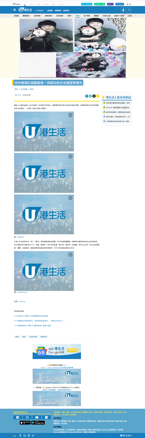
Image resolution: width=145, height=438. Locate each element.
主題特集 (130, 15)
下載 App (120, 4)
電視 (24, 337)
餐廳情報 (56, 414)
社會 (77, 15)
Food (38, 4)
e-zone (61, 4)
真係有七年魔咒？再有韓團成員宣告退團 (33, 316)
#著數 (85, 432)
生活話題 (24, 89)
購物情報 (48, 15)
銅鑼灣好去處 (87, 412)
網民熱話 (56, 421)
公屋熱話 (50, 10)
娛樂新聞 (58, 10)
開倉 (67, 412)
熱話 (31, 89)
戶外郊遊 (64, 414)
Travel (31, 4)
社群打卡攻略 (100, 4)
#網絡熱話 (92, 432)
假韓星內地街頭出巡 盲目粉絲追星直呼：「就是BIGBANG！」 (41, 320)
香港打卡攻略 (119, 15)
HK (24, 4)
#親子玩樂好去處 (94, 429)
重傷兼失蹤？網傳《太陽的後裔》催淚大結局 (34, 325)
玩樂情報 (37, 15)
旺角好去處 (117, 412)
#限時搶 (120, 429)
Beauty (46, 4)
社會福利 (72, 414)
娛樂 (69, 15)
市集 (63, 412)
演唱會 (16, 15)
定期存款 (66, 10)
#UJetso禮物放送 (59, 432)
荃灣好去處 (107, 412)
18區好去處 (106, 15)
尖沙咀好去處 (76, 412)
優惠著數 (26, 15)
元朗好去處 (98, 412)
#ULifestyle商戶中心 (74, 432)
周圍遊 (96, 15)
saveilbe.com (22, 292)
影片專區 (87, 15)
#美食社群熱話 (82, 429)
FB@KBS (20, 237)
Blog (53, 4)
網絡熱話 (44, 337)
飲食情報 (59, 15)
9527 (19, 95)
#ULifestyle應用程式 (109, 429)
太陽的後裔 (33, 337)
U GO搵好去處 (88, 4)
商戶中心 (110, 4)
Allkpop (22, 301)
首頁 (16, 89)
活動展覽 (56, 412)
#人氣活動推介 (70, 429)
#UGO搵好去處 (58, 429)
